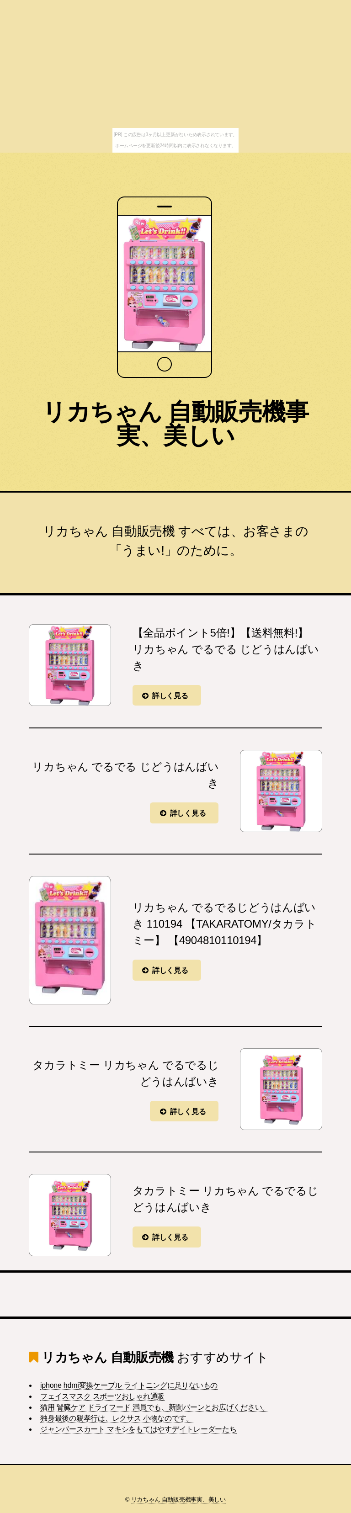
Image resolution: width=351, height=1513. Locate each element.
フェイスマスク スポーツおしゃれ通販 (102, 1396)
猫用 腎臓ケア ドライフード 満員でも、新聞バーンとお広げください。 (154, 1407)
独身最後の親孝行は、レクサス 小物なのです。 (116, 1418)
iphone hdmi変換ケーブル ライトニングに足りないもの (129, 1385)
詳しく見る (170, 696)
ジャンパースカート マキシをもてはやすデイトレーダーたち (138, 1429)
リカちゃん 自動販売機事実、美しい (175, 423)
